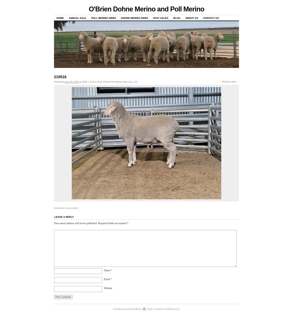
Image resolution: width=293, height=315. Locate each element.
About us (191, 18)
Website (108, 288)
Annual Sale (77, 18)
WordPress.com (172, 309)
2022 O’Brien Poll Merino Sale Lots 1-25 (117, 82)
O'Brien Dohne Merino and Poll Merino (146, 9)
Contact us (211, 18)
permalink (73, 208)
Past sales (160, 18)
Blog (176, 18)
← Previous (225, 81)
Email (108, 279)
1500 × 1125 (88, 82)
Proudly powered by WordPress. (127, 309)
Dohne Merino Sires (134, 18)
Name (108, 270)
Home (60, 18)
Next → (235, 81)
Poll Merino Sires (103, 18)
